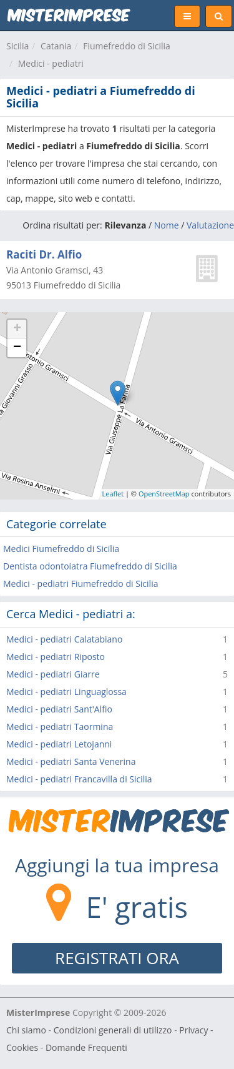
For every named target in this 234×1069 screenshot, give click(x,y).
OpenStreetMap (164, 493)
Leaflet (113, 493)
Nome (166, 225)
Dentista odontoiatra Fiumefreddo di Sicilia (90, 566)
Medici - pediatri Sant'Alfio (59, 709)
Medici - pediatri (51, 63)
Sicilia (17, 46)
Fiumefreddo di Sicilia (126, 46)
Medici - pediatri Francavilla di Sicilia (79, 779)
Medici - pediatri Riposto (55, 657)
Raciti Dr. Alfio (44, 254)
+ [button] (17, 329)
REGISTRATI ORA (117, 958)
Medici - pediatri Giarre (53, 674)
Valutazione (210, 225)
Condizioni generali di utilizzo (113, 1030)
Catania (56, 46)
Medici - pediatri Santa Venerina (70, 761)
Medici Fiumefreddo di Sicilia (61, 548)
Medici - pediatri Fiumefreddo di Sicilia (80, 583)
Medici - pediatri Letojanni (59, 744)
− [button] (17, 347)
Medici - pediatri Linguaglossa (66, 691)
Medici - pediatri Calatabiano (64, 639)
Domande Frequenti (86, 1047)
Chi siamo (26, 1030)
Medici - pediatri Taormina (59, 726)
